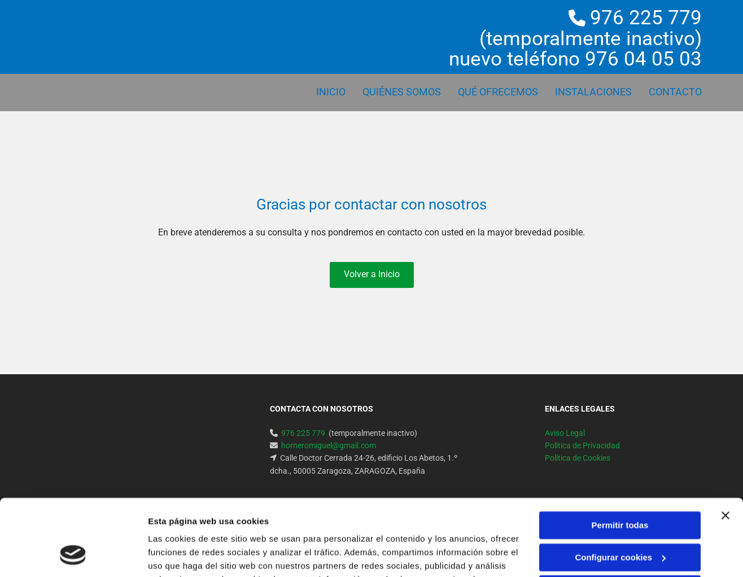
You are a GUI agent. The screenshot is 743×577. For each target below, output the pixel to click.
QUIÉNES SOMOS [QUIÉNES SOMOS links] (401, 92)
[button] (372, 275)
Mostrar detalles (181, 554)
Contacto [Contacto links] (675, 92)
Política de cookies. (461, 523)
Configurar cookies (620, 487)
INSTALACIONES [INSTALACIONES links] (593, 92)
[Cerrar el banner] (725, 446)
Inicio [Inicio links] (331, 92)
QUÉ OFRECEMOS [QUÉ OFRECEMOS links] (498, 92)
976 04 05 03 (643, 59)
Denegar (620, 519)
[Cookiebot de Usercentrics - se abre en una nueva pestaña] (73, 555)
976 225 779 (646, 17)
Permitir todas (620, 456)
